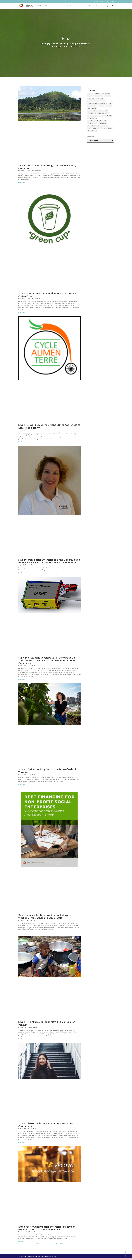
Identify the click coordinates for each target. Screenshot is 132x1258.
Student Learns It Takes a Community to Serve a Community (46, 1125)
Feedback (101, 106)
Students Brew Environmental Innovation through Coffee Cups (47, 295)
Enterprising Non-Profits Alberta (96, 101)
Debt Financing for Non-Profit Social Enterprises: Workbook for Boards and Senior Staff (46, 916)
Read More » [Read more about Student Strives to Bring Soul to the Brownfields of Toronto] (21, 784)
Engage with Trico (99, 1)
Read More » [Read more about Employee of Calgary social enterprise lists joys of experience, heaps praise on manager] (21, 1241)
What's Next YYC (92, 131)
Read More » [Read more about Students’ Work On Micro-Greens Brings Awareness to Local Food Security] (21, 441)
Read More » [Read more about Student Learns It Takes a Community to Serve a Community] (21, 1142)
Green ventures (92, 108)
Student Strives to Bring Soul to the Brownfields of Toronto (47, 771)
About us (70, 6)
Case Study (107, 96)
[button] (112, 5)
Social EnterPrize (92, 123)
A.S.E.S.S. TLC (97, 93)
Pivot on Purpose (99, 113)
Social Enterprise (92, 118)
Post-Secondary (92, 116)
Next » (61, 1243)
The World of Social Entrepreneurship (98, 126)
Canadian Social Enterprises (95, 96)
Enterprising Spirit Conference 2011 (97, 103)
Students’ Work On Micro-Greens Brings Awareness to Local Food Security (49, 426)
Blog (106, 6)
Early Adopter (91, 98)
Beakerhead (106, 93)
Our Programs (97, 6)
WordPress (52, 1256)
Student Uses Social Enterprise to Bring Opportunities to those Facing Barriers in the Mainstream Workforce (49, 561)
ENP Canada (100, 98)
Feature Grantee (92, 106)
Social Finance (102, 123)
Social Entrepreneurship (83, 6)
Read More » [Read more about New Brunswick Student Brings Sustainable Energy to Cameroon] (21, 182)
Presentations (101, 116)
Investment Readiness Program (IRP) (97, 111)
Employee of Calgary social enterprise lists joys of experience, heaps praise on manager (46, 1228)
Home (62, 6)
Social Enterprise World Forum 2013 (97, 121)
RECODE (109, 116)
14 (57, 1243)
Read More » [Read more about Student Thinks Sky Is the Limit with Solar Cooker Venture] (21, 1039)
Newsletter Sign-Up (110, 1)
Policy (106, 113)
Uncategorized (108, 128)
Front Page (108, 106)
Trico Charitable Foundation (95, 128)
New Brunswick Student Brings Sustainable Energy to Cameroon (48, 167)
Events (110, 103)
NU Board (90, 113)
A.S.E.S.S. (90, 93)
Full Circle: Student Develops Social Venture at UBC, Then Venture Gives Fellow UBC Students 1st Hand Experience (47, 660)
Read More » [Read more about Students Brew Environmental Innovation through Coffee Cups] (21, 312)
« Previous (39, 1243)
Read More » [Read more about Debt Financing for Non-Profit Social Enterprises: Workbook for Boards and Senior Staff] (21, 932)
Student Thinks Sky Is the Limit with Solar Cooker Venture (46, 1023)
